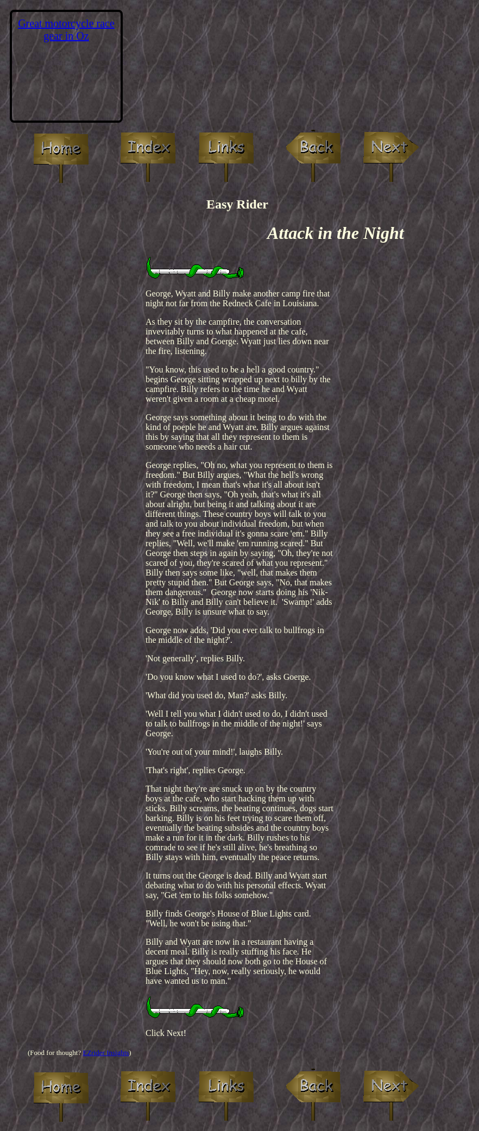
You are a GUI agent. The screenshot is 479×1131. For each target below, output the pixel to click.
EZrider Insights (106, 1052)
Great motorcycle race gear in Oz (66, 29)
